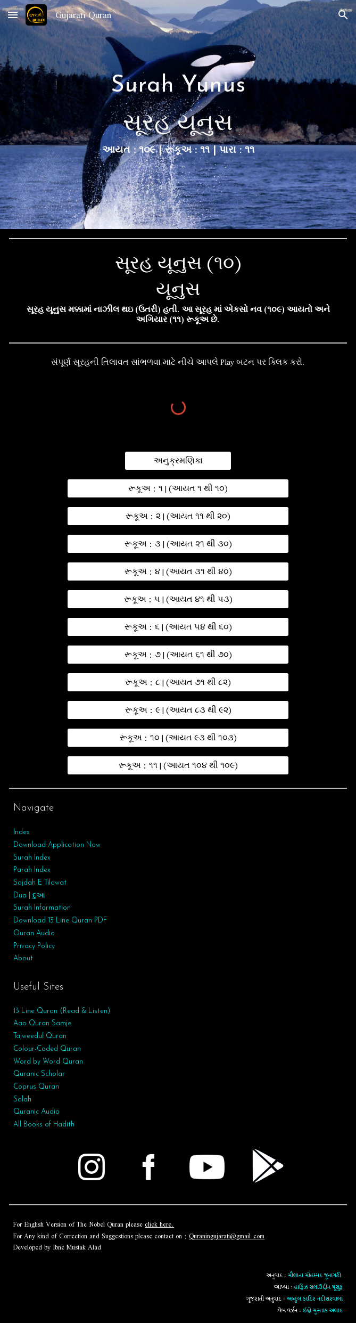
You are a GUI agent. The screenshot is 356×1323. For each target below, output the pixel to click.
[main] (178, 114)
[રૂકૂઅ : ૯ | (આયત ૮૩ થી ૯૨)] (178, 710)
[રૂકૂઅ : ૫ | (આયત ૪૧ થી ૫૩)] (178, 599)
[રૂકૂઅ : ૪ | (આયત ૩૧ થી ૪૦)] (178, 571)
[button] (13, 14)
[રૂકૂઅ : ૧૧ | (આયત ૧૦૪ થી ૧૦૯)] (178, 765)
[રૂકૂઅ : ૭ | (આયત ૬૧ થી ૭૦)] (178, 655)
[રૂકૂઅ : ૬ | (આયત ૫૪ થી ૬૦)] (178, 627)
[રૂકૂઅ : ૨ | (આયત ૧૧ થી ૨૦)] (178, 516)
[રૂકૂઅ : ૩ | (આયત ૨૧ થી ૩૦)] (178, 544)
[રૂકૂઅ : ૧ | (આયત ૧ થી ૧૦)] (178, 488)
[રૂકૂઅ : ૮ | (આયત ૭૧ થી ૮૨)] (178, 682)
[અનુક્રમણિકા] (178, 461)
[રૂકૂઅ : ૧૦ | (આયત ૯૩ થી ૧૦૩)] (178, 738)
